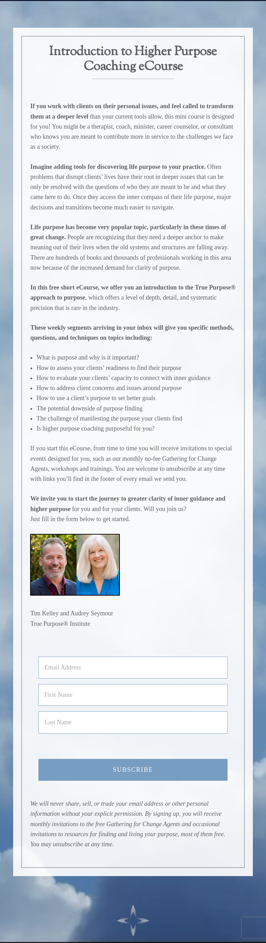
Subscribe (133, 769)
